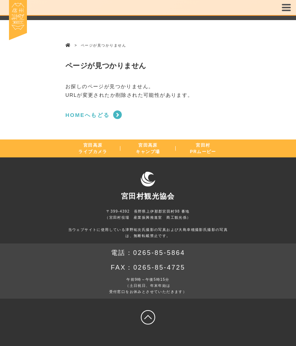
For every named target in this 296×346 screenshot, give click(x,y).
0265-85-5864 (159, 252)
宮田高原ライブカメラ (92, 148)
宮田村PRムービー (203, 148)
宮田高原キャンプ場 (148, 148)
